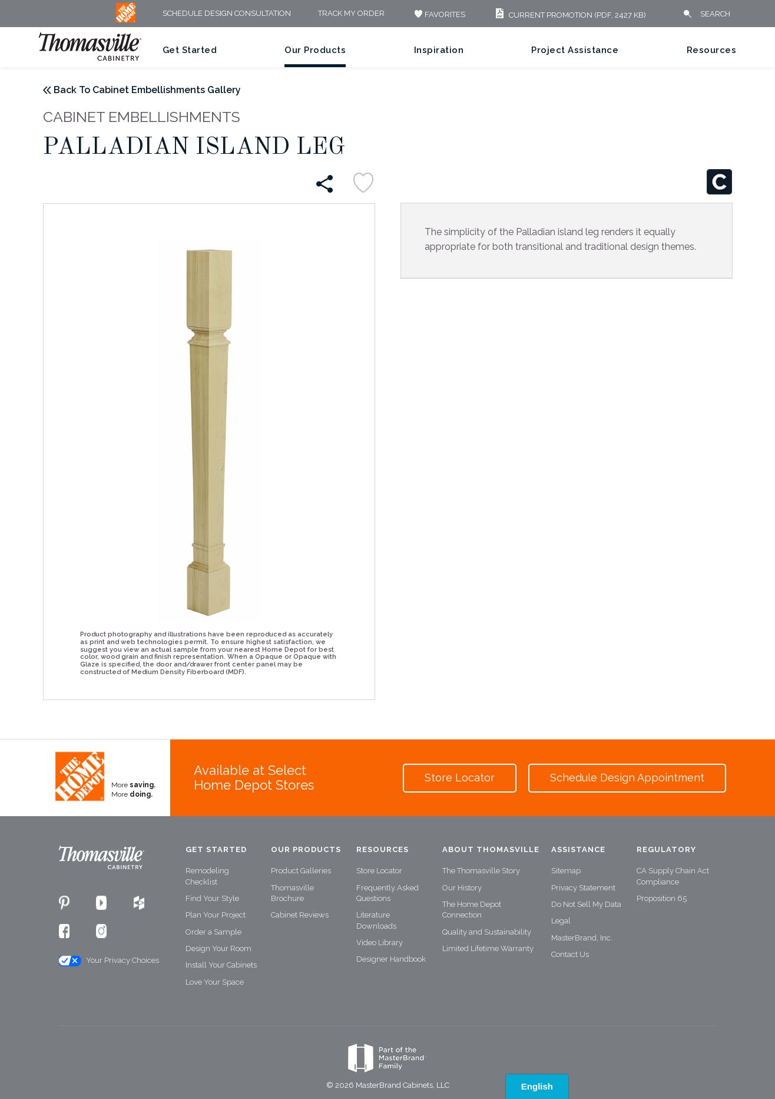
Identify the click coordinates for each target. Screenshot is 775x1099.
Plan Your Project (216, 914)
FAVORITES (438, 14)
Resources (712, 50)
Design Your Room (218, 948)
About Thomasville (490, 850)
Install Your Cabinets (221, 965)
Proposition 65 (662, 898)
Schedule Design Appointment (627, 777)
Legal (561, 920)
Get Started (190, 50)
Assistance (578, 850)
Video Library (379, 942)
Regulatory (666, 850)
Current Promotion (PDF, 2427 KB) (569, 15)
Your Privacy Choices (108, 961)
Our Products (315, 50)
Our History (462, 887)
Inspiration (439, 50)
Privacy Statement (583, 887)
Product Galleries (301, 870)
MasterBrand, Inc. (581, 937)
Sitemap (566, 870)
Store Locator (460, 777)
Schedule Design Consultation (227, 13)
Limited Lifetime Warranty (488, 948)
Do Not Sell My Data (586, 904)
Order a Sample (213, 932)
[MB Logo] (125, 19)
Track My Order (351, 13)
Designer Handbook (391, 959)
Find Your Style (212, 898)
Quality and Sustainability (486, 932)
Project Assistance (574, 50)
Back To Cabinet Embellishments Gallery (147, 89)
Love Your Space (215, 982)
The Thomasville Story (481, 870)
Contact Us (570, 954)
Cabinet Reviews (300, 914)
